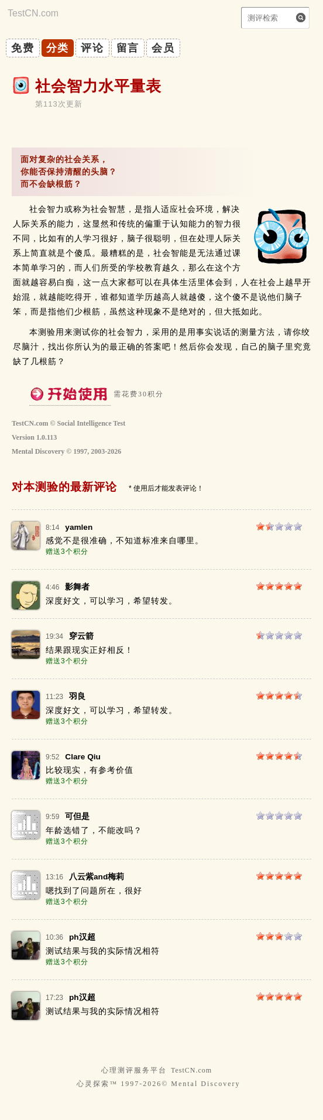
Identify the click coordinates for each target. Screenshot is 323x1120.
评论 (92, 48)
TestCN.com (191, 1070)
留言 (128, 48)
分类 (58, 48)
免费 (23, 48)
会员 (163, 48)
